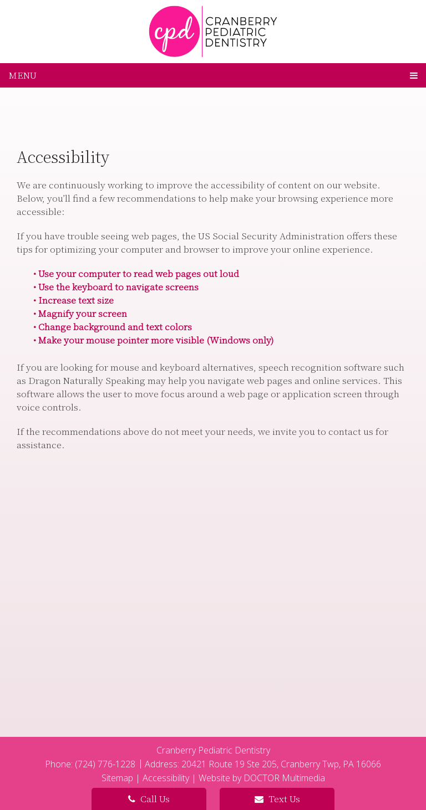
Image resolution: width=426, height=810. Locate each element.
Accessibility (166, 778)
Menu (23, 75)
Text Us (277, 798)
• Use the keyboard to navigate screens (116, 286)
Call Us (149, 798)
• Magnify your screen (80, 313)
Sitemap (117, 778)
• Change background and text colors (112, 326)
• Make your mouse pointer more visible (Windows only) (153, 340)
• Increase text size (73, 300)
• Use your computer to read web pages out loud (136, 273)
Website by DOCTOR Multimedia (262, 778)
